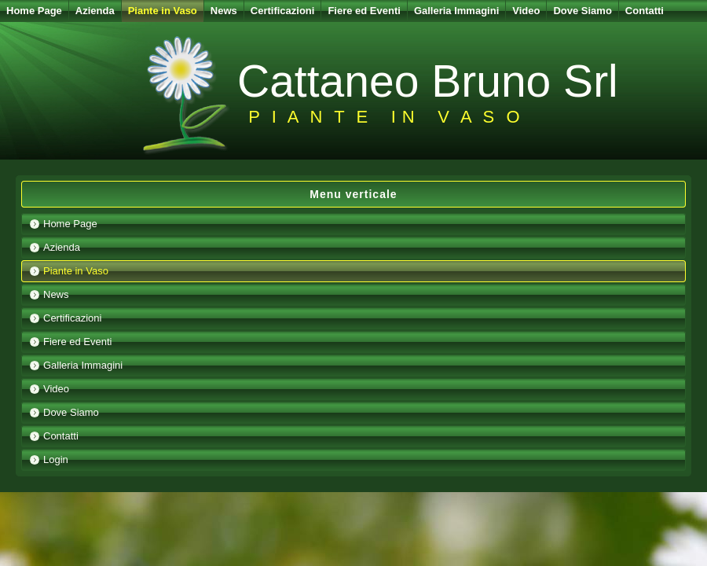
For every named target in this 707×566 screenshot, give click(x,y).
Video (526, 11)
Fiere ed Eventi (364, 11)
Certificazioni (283, 11)
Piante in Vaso (162, 11)
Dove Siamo (582, 11)
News (224, 11)
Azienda (95, 11)
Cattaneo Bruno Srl (427, 81)
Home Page (34, 11)
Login (55, 459)
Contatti (644, 11)
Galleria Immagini (456, 11)
